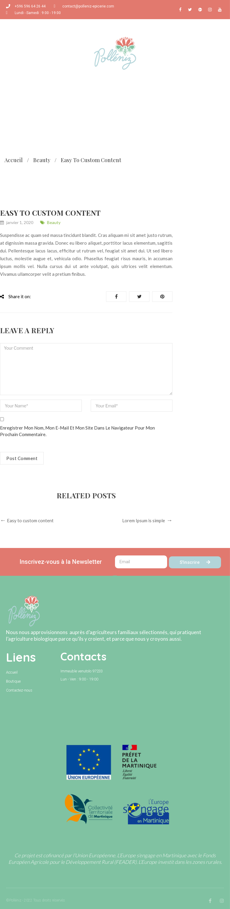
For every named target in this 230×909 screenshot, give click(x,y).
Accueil (13, 160)
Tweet (139, 296)
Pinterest (162, 296)
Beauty (41, 160)
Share (116, 296)
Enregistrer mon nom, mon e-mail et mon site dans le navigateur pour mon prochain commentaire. (77, 431)
